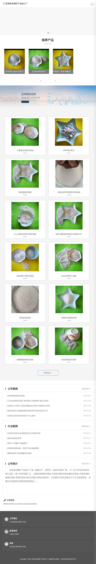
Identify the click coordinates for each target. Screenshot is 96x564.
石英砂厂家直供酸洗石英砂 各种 (63, 71)
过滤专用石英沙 (39, 71)
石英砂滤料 (26, 504)
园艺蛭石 (12, 504)
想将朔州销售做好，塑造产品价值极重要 (23, 448)
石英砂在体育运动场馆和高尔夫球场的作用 (23, 433)
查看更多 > (48, 373)
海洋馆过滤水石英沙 (14, 71)
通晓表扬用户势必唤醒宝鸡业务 (19, 453)
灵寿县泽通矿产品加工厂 (40, 559)
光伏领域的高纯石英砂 (16, 396)
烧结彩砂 (34, 504)
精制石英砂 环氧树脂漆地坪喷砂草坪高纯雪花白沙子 (27, 411)
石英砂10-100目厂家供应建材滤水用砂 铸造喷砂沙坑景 (28, 406)
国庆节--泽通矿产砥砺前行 (17, 443)
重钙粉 (6, 504)
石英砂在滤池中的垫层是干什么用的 (21, 416)
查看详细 (86, 389)
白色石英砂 (19, 504)
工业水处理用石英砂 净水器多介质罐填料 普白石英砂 (27, 401)
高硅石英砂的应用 (14, 438)
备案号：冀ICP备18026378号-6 (65, 559)
